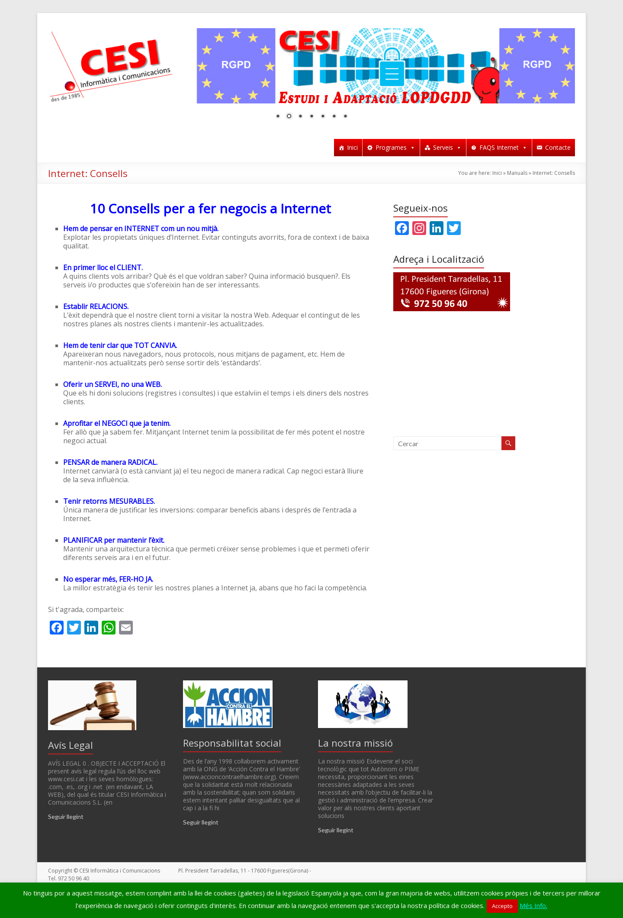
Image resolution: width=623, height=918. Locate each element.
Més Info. (533, 905)
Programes (395, 147)
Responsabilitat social (232, 742)
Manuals (517, 173)
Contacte (558, 147)
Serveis (447, 147)
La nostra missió (355, 742)
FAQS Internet (503, 147)
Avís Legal (70, 744)
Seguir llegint (65, 816)
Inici (352, 147)
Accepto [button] (502, 906)
